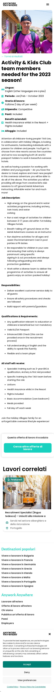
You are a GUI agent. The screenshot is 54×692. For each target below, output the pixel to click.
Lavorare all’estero (12, 601)
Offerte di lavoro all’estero (16, 605)
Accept (27, 664)
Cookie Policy (12, 687)
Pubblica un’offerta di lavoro (17, 614)
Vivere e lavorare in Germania (18, 564)
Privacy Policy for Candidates (33, 687)
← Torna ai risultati (11, 56)
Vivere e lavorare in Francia (17, 560)
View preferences (27, 680)
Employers (7, 623)
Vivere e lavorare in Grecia (16, 568)
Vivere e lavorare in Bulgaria (17, 555)
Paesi (4, 618)
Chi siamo (7, 610)
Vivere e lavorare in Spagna (17, 586)
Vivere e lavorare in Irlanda (16, 573)
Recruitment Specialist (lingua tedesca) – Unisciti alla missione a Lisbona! (25, 516)
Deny (27, 672)
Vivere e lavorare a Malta (15, 577)
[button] (49, 634)
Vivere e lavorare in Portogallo (18, 581)
